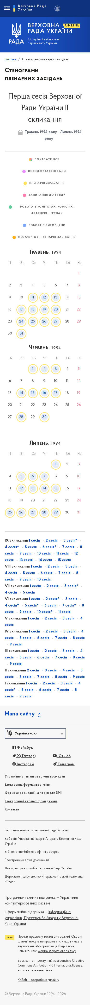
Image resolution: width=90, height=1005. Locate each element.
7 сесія (68, 547)
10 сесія (44, 554)
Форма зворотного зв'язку (57, 951)
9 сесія (25, 554)
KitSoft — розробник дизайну (38, 980)
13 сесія (26, 560)
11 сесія (62, 554)
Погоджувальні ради (47, 171)
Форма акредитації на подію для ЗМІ (33, 793)
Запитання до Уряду (47, 195)
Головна (10, 59)
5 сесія (31, 547)
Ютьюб (62, 756)
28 (21, 417)
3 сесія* (70, 541)
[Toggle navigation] (6, 8)
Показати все (47, 159)
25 (33, 321)
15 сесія (64, 560)
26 (44, 321)
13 (55, 297)
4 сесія (68, 670)
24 (21, 321)
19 (44, 309)
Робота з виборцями (47, 225)
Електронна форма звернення (27, 785)
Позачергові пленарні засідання (47, 237)
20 (56, 309)
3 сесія (71, 567)
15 (32, 393)
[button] (35, 733)
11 (33, 297)
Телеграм (64, 764)
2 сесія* (53, 599)
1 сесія (34, 541)
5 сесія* (32, 605)
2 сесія (52, 541)
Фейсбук (22, 748)
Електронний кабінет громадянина (31, 801)
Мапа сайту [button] (20, 714)
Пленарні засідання (47, 183)
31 (21, 333)
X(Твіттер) (24, 756)
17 (21, 309)
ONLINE (72, 25)
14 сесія (45, 560)
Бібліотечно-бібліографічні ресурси (32, 852)
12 (44, 297)
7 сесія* (69, 605)
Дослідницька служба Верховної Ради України (38, 868)
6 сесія (47, 573)
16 (44, 393)
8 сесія (79, 638)
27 (56, 321)
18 (33, 309)
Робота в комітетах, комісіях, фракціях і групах (47, 210)
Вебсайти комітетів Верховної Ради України (37, 830)
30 (44, 417)
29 (56, 512)
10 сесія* (45, 612)
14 (21, 393)
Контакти (12, 809)
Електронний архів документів (27, 860)
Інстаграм (23, 764)
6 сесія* (49, 547)
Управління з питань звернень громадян (35, 776)
